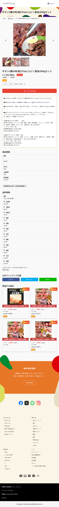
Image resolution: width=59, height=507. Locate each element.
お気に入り (8, 84)
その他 (34, 445)
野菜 (34, 437)
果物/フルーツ (36, 431)
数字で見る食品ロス (9, 429)
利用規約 (34, 457)
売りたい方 (7, 423)
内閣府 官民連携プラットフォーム (11, 486)
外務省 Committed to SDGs (10, 494)
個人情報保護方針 (36, 454)
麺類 (34, 434)
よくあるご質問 (8, 455)
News (6, 452)
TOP (4, 18)
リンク (33, 449)
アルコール (35, 442)
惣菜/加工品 (36, 440)
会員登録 (34, 460)
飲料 (34, 423)
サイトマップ (35, 452)
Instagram (7, 469)
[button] (3, 40)
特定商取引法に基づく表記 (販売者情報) (14, 186)
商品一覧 (10, 18)
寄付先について (8, 434)
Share (11, 279)
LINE (6, 466)
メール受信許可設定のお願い (39, 466)
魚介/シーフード (37, 420)
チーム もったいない (7, 490)
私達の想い (7, 426)
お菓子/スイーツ (37, 429)
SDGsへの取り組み (9, 431)
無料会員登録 (29, 382)
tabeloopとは (7, 417)
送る (48, 279)
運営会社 (5, 449)
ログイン (34, 463)
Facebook (7, 460)
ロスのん (4, 497)
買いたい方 (7, 420)
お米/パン (35, 426)
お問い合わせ (8, 457)
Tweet (29, 279)
